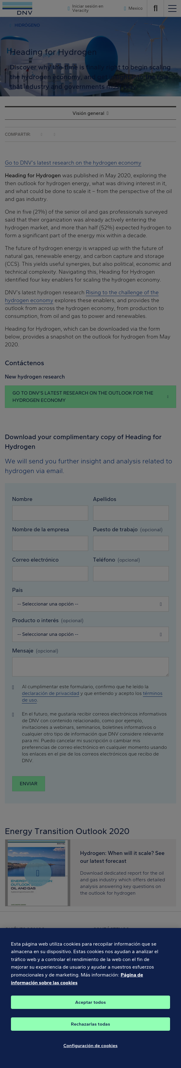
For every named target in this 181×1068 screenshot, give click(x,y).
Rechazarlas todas (90, 1029)
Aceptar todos (90, 1007)
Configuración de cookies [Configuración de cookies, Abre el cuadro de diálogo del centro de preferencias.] (90, 1050)
